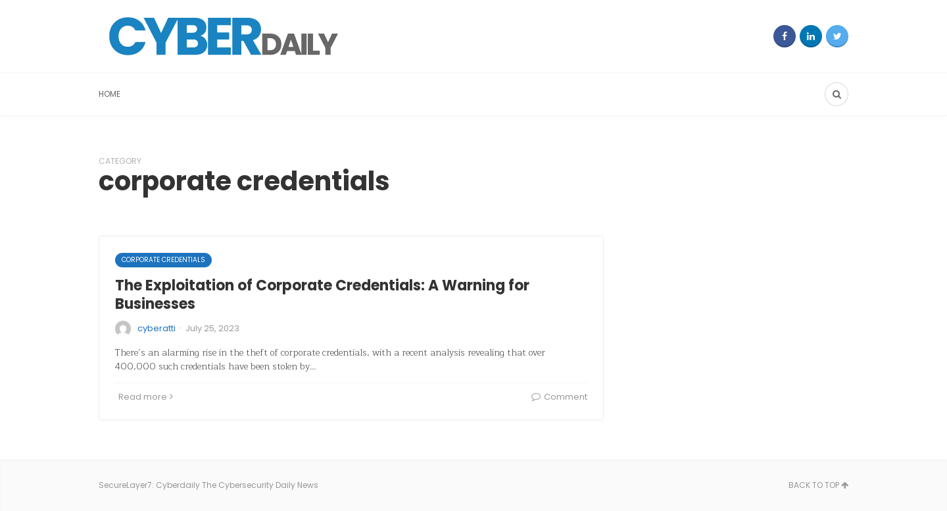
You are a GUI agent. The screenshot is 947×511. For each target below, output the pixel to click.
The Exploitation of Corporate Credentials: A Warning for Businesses (322, 295)
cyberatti (156, 328)
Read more (145, 396)
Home (109, 93)
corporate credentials (163, 260)
